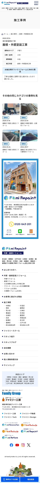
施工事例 (14, 34)
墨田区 (22, 315)
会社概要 (7, 348)
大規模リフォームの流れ (13, 291)
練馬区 (22, 308)
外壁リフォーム (9, 279)
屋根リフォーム (9, 281)
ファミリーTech (10, 417)
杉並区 (22, 306)
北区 (7, 318)
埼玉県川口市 (24, 325)
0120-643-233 (10, 409)
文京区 (22, 313)
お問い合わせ (9, 353)
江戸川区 (23, 323)
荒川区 (8, 310)
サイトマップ (9, 365)
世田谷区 (23, 318)
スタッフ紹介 (9, 336)
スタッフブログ (10, 342)
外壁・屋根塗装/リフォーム (15, 275)
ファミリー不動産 (28, 413)
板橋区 (8, 320)
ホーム (6, 34)
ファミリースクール (12, 330)
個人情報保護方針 (11, 359)
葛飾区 (6, 117)
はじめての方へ (10, 269)
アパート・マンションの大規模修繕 (16, 286)
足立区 (22, 320)
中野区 (8, 306)
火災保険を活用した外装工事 (14, 284)
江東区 (22, 310)
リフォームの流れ (10, 289)
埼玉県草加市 (10, 325)
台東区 (8, 315)
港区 (7, 308)
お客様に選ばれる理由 (13, 296)
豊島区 (8, 313)
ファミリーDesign (29, 417)
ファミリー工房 (10, 413)
